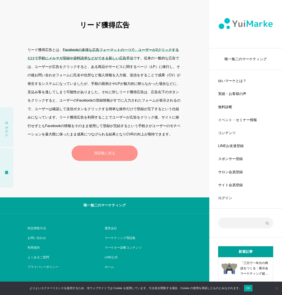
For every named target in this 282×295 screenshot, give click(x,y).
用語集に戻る (104, 153)
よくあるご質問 (38, 257)
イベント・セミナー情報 (237, 120)
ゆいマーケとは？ (232, 81)
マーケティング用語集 (120, 237)
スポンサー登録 (230, 159)
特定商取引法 (37, 228)
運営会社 (111, 228)
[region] (245, 147)
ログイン (225, 198)
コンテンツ (227, 133)
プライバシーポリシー (43, 266)
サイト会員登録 (230, 185)
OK (248, 288)
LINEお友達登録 (231, 146)
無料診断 (225, 107)
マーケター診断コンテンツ (123, 247)
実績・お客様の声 (232, 94)
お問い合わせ (37, 237)
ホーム (109, 266)
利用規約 (34, 247)
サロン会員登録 (230, 172)
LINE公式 (111, 257)
